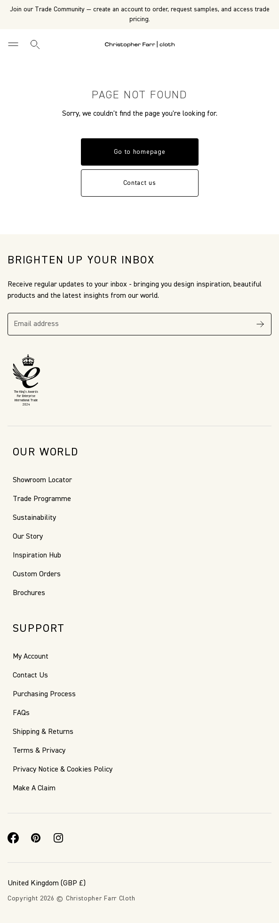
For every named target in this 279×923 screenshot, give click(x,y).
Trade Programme (42, 499)
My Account (30, 656)
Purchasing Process (44, 694)
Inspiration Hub (37, 555)
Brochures (29, 593)
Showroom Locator (42, 480)
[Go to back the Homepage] (139, 44)
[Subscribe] (260, 324)
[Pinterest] (35, 837)
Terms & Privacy (39, 751)
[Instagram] (58, 837)
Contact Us (30, 675)
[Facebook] (13, 837)
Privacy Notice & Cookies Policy (62, 769)
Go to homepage (140, 152)
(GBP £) (47, 883)
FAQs (21, 713)
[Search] (34, 44)
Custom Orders (37, 574)
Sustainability (34, 518)
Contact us (139, 183)
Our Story (28, 537)
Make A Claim (34, 788)
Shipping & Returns (43, 732)
